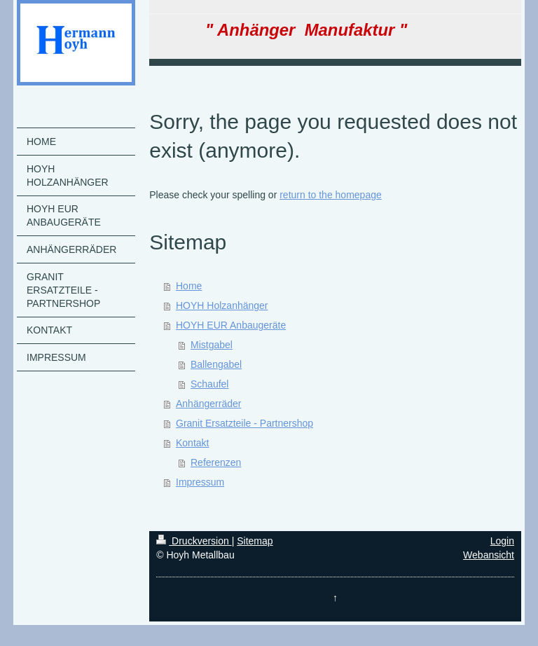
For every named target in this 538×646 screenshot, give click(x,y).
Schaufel (209, 384)
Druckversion (193, 541)
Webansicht (488, 555)
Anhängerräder (208, 403)
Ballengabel (216, 364)
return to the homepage (331, 194)
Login (502, 541)
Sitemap (255, 541)
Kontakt (192, 442)
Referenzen (216, 462)
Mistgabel (212, 344)
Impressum (200, 482)
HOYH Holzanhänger (222, 305)
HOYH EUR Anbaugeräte (231, 325)
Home (189, 285)
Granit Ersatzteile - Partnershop (244, 423)
